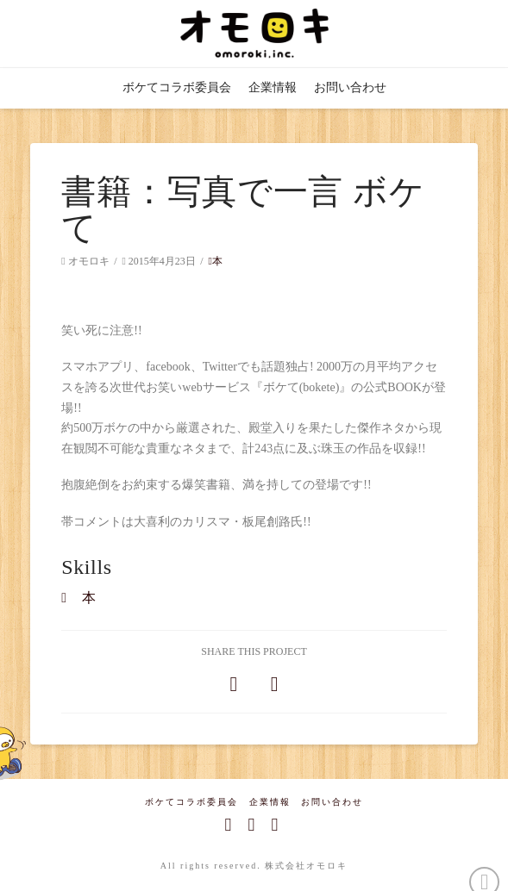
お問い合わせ (332, 802)
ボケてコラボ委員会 (191, 802)
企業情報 (270, 802)
